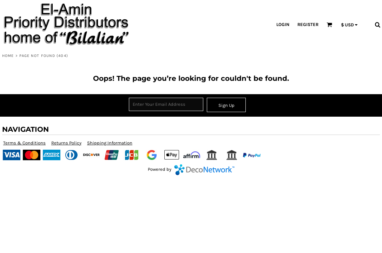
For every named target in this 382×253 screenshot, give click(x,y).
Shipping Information (109, 142)
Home (8, 55)
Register (307, 24)
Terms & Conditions (24, 142)
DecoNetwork (204, 170)
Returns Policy (66, 142)
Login (282, 24)
